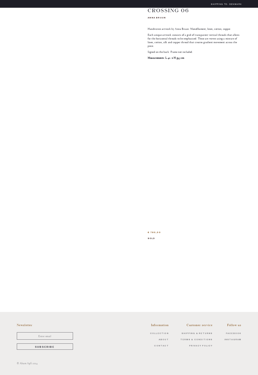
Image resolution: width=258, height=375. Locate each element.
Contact (161, 346)
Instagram (232, 340)
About (164, 340)
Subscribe (45, 346)
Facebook (233, 334)
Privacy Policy (201, 346)
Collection (159, 334)
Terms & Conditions (196, 340)
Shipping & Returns (197, 334)
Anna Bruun (157, 18)
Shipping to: (226, 4)
